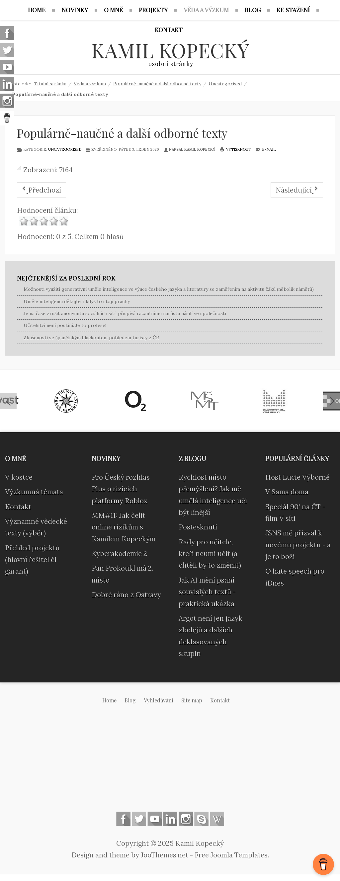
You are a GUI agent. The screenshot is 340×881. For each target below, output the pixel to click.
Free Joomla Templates (231, 854)
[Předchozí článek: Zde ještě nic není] (41, 190)
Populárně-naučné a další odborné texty (122, 133)
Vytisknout (235, 149)
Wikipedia (217, 819)
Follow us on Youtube (154, 819)
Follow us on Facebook (123, 819)
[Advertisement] (170, 763)
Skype (201, 819)
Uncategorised (64, 149)
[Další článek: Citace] (297, 190)
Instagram (186, 819)
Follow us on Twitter (139, 819)
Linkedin (170, 819)
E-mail (265, 149)
